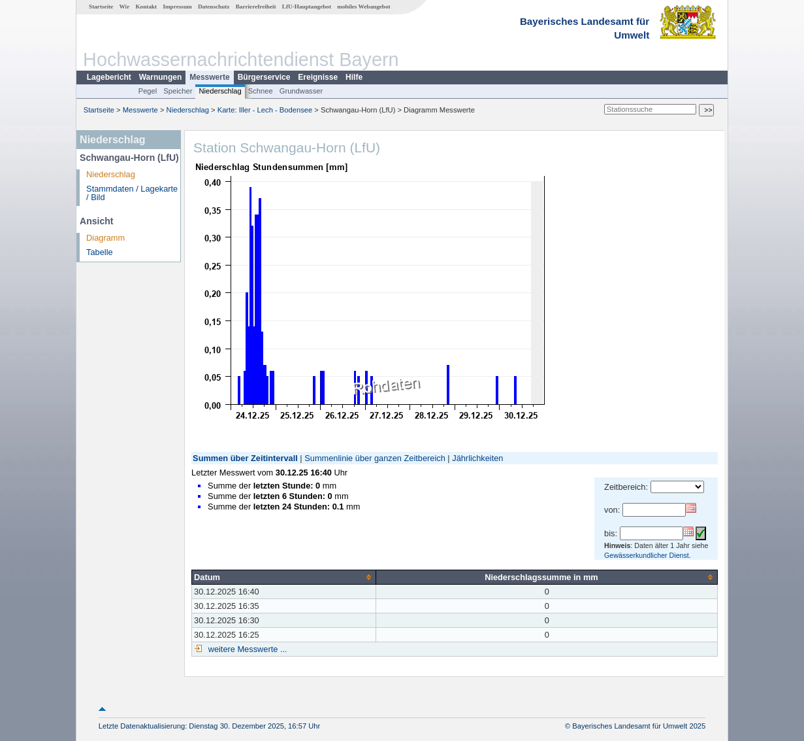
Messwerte (209, 77)
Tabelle (99, 252)
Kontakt (146, 6)
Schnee (260, 91)
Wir (125, 6)
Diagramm (105, 238)
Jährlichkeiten (477, 458)
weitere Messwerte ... (246, 649)
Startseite (101, 6)
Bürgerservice (264, 77)
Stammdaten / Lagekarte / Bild (132, 193)
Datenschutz (214, 6)
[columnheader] (284, 577)
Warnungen (160, 77)
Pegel (147, 91)
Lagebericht (109, 77)
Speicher (177, 91)
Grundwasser (301, 91)
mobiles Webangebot (363, 6)
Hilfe (354, 77)
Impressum (177, 6)
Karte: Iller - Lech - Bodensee (265, 110)
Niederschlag (220, 91)
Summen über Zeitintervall (245, 458)
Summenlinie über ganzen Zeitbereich (374, 458)
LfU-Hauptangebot (306, 6)
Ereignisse (318, 77)
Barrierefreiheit (256, 6)
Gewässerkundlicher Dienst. (647, 555)
